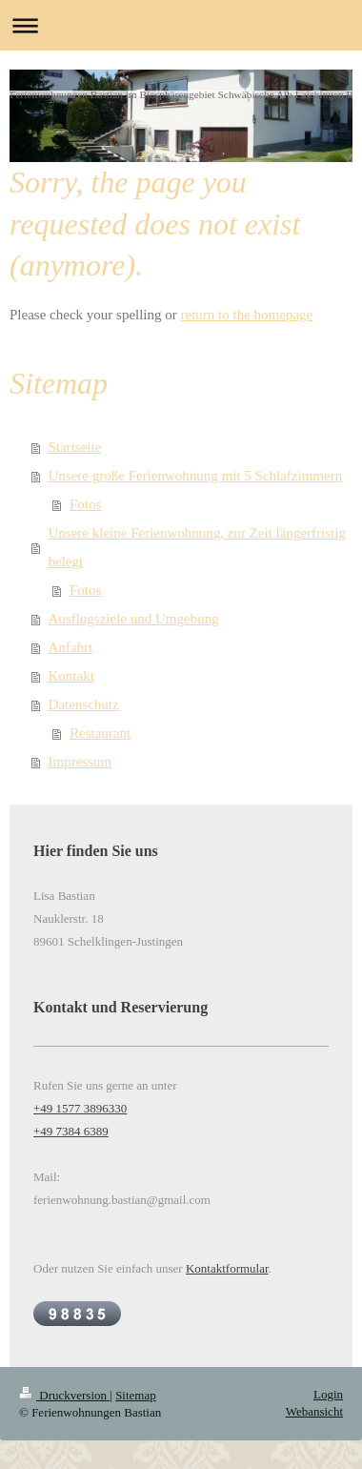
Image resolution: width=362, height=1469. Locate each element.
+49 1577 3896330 (80, 1108)
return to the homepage (247, 314)
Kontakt (71, 675)
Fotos (85, 504)
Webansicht (314, 1411)
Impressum (80, 761)
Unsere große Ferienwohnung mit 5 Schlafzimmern (196, 475)
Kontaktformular (227, 1268)
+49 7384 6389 (71, 1131)
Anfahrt (71, 647)
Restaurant (100, 733)
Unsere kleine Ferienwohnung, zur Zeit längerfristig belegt (197, 547)
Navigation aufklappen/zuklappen (181, 25)
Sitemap (135, 1395)
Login (328, 1394)
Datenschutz (84, 704)
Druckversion (64, 1395)
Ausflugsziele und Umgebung (134, 618)
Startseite (75, 447)
